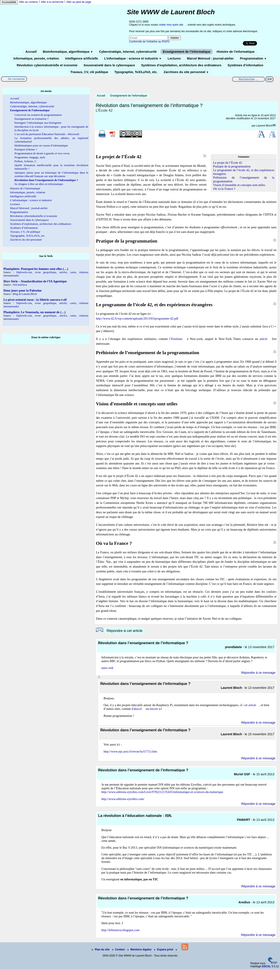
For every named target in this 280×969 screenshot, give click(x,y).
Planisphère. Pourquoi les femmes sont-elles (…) (36, 269)
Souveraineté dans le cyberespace (109, 65)
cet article (250, 705)
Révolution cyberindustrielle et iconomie (47, 65)
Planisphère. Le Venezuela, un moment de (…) (35, 312)
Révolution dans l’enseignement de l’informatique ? (46, 180)
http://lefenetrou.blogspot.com (120, 930)
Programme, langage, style (29, 157)
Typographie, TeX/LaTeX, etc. (136, 72)
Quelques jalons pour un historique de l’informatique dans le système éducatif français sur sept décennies (51, 174)
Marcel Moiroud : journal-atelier (210, 58)
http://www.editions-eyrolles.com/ (122, 799)
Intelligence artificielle (81, 58)
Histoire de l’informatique (236, 51)
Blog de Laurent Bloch (25, 293)
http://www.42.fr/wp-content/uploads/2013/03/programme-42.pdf (137, 318)
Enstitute (176, 339)
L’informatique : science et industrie (132, 58)
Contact (119, 949)
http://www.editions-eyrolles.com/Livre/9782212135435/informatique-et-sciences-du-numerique (162, 792)
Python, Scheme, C (25, 161)
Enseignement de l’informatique (186, 51)
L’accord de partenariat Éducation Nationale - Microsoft (46, 134)
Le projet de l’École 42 (227, 162)
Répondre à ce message (258, 672)
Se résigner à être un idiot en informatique (38, 184)
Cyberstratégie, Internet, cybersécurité (128, 51)
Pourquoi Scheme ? (25, 149)
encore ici (156, 708)
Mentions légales (139, 949)
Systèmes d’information (245, 65)
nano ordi (107, 668)
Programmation (253, 58)
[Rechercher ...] (248, 79)
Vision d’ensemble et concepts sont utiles (239, 185)
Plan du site (101, 949)
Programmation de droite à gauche (42, 153)
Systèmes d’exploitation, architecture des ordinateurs (181, 65)
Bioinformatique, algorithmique (68, 51)
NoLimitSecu (20, 284)
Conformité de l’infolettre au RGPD (149, 41)
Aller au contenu (28, 2)
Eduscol (137, 708)
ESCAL (266, 966)
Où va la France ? (224, 188)
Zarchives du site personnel (186, 72)
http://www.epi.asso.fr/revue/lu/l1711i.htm (130, 751)
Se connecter (16, 79)
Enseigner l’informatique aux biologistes (37, 122)
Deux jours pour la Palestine (23, 290)
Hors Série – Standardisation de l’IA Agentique (35, 281)
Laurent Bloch (264, 125)
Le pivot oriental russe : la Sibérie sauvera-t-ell (35, 299)
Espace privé (164, 949)
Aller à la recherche (52, 2)
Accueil (31, 51)
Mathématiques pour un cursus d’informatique (41, 145)
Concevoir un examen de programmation (38, 114)
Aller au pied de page (78, 2)
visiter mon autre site (171, 24)
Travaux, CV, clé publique (89, 72)
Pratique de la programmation (231, 166)
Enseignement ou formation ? (31, 118)
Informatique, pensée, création (36, 58)
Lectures (174, 58)
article (263, 339)
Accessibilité (9, 2)
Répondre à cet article (124, 631)
